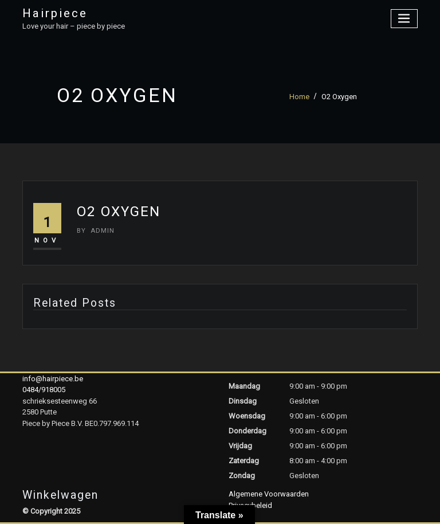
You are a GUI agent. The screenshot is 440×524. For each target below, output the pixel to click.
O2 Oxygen (339, 96)
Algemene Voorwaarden (269, 494)
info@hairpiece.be (52, 378)
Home (299, 96)
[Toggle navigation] (404, 18)
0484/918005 (43, 389)
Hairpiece (55, 13)
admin (96, 230)
